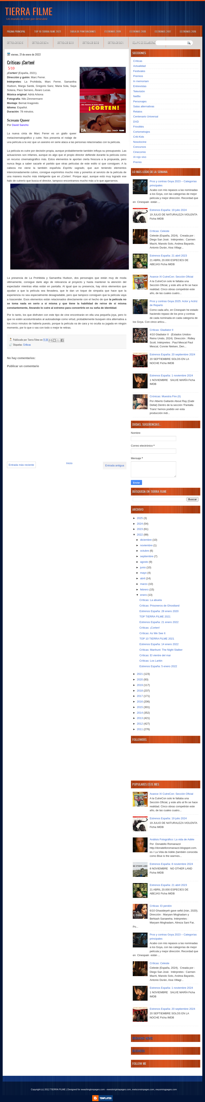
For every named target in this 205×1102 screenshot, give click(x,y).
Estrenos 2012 (91, 42)
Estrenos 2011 (116, 42)
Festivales (139, 71)
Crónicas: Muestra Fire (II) (165, 396)
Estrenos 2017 (163, 31)
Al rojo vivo (139, 156)
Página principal (16, 31)
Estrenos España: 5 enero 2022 (158, 666)
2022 (140, 534)
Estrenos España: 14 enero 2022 (158, 644)
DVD (136, 121)
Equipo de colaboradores (147, 42)
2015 (140, 707)
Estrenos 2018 (138, 31)
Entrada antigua (114, 465)
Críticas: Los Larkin (150, 660)
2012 (140, 723)
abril (143, 578)
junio (143, 567)
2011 (140, 729)
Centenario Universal (145, 116)
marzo (144, 583)
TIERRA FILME (28, 11)
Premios (138, 76)
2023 (140, 529)
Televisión (139, 91)
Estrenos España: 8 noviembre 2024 (171, 864)
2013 (140, 718)
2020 (140, 679)
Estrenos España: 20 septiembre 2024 (172, 354)
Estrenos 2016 (188, 31)
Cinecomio (139, 152)
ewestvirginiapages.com (119, 1089)
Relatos (137, 111)
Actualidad (139, 65)
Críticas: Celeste (159, 231)
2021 (140, 673)
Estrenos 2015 (15, 42)
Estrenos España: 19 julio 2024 (168, 210)
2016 (140, 701)
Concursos (139, 146)
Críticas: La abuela (150, 600)
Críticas (27, 344)
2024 (140, 523)
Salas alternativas (143, 106)
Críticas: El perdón (161, 905)
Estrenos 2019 (113, 31)
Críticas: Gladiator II (161, 329)
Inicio (69, 463)
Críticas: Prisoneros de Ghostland (159, 605)
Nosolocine (139, 141)
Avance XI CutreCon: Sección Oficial (171, 276)
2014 (140, 712)
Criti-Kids (138, 136)
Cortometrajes (141, 131)
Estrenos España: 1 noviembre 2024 (171, 375)
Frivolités (138, 126)
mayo (143, 572)
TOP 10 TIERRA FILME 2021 (47, 31)
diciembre (146, 539)
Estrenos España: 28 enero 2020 (158, 611)
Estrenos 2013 (65, 42)
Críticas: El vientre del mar (155, 655)
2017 (140, 696)
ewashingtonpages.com (93, 1089)
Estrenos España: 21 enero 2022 (158, 622)
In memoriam (141, 81)
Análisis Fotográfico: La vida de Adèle (172, 839)
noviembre (146, 545)
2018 (140, 690)
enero (144, 594)
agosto (144, 561)
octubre (145, 550)
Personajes (140, 101)
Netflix (137, 96)
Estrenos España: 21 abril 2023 (168, 255)
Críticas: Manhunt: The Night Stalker (160, 649)
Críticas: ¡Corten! (149, 627)
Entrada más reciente (21, 464)
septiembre (147, 556)
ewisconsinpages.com (143, 1089)
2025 (140, 518)
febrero (144, 589)
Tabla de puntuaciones (83, 31)
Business (138, 1050)
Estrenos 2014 (40, 42)
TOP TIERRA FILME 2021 (154, 616)
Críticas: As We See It (152, 633)
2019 (140, 685)
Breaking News (142, 1038)
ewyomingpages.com (166, 1089)
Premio (137, 162)
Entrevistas (139, 86)
